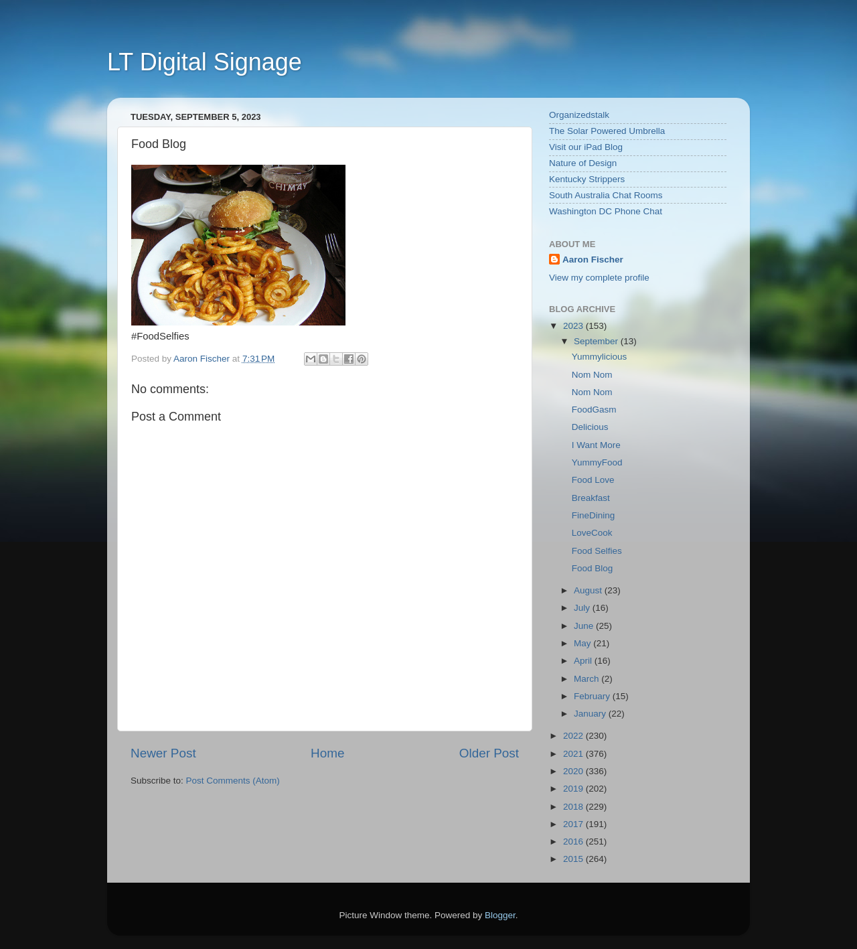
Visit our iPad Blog (586, 147)
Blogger (500, 915)
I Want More (596, 445)
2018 (574, 807)
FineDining (593, 515)
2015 (574, 859)
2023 (574, 326)
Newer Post (163, 753)
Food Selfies (597, 551)
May (583, 643)
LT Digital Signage (204, 62)
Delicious (590, 427)
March (587, 679)
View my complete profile (599, 278)
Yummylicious (599, 357)
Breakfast (591, 498)
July (583, 608)
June (585, 626)
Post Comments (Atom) (233, 781)
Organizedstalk (579, 115)
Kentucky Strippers (587, 179)
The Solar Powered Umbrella (607, 131)
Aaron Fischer (592, 259)
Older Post (489, 753)
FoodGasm (594, 410)
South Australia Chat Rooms (606, 195)
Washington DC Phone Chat (605, 211)
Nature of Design (583, 163)
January (591, 714)
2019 (574, 789)
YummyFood (597, 462)
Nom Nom (592, 375)
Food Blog (592, 568)
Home (327, 753)
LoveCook (592, 533)
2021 (574, 754)
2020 (574, 771)
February (593, 696)
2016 (574, 841)
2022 (574, 736)
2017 (574, 824)
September (597, 341)
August (589, 590)
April (584, 661)
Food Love (593, 480)
